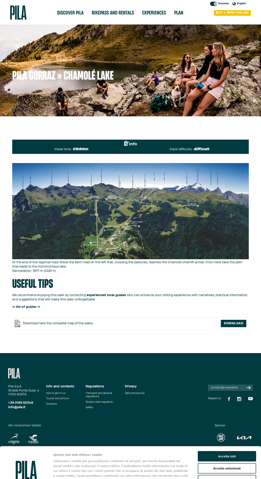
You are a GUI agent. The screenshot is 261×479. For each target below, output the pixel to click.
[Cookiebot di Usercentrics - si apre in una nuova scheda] (26, 471)
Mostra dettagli (214, 471)
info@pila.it (16, 407)
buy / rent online (232, 12)
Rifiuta (227, 453)
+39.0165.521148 (20, 402)
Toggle (213, 4)
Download (233, 323)
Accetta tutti (227, 429)
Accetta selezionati (227, 441)
